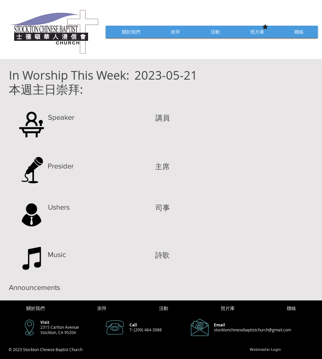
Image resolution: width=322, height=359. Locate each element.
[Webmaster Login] (265, 349)
